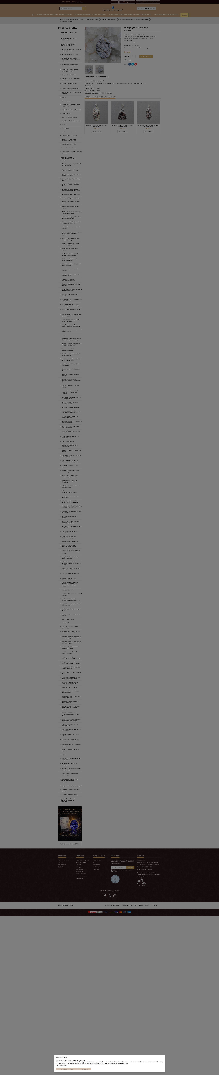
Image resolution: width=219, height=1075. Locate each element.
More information (61, 1065)
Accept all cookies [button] (67, 1069)
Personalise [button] (84, 1069)
